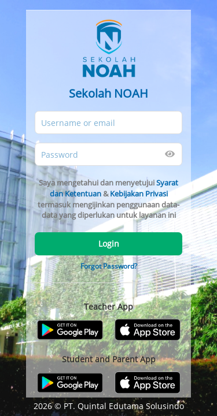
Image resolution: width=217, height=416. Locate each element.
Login (108, 243)
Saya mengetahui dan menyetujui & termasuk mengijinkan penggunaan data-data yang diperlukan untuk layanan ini (108, 198)
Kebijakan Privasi (139, 193)
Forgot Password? (108, 266)
